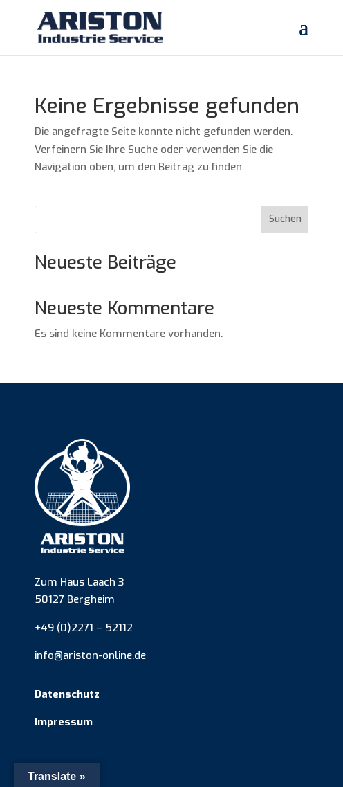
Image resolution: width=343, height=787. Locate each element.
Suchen (285, 219)
